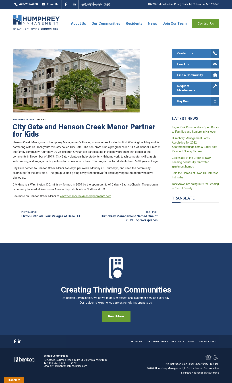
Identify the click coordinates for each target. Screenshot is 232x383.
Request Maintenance (198, 88)
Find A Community (198, 75)
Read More (116, 316)
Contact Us (206, 23)
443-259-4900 (25, 4)
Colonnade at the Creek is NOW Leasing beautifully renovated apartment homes (192, 162)
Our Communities (106, 23)
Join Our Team (175, 23)
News (152, 23)
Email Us (49, 4)
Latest (43, 119)
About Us (78, 23)
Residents (134, 23)
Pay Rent (198, 101)
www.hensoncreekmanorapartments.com (85, 196)
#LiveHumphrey (95, 4)
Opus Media (213, 373)
